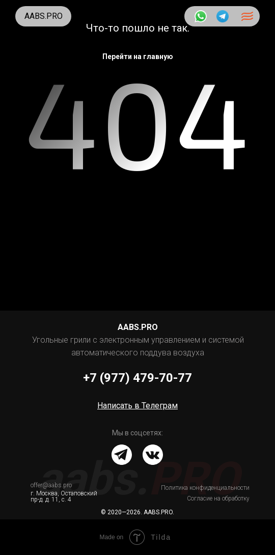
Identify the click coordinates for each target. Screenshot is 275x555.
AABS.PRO (43, 16)
